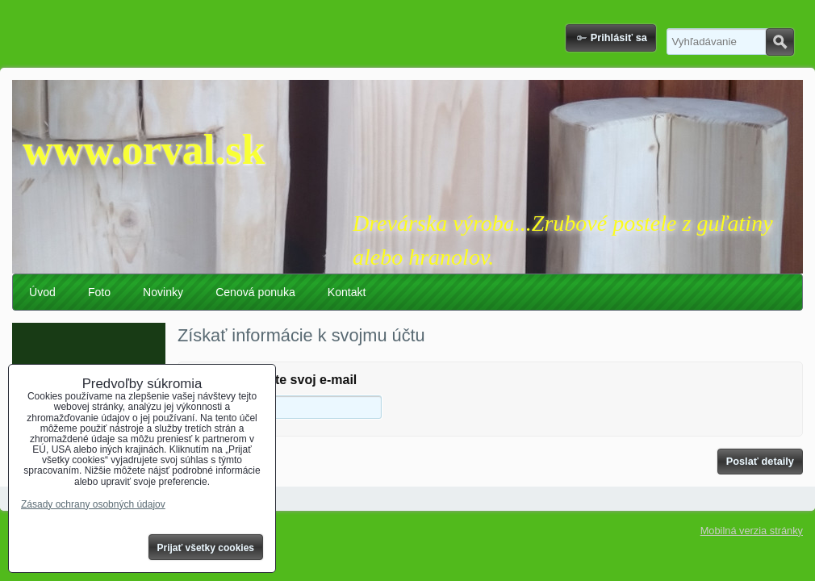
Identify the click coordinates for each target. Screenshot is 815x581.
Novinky (163, 292)
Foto (99, 292)
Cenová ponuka (255, 292)
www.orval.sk (144, 150)
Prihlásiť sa (619, 37)
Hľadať (780, 42)
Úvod (42, 292)
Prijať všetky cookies (206, 548)
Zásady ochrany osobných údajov (93, 504)
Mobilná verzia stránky (751, 531)
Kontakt (347, 292)
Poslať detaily (760, 461)
